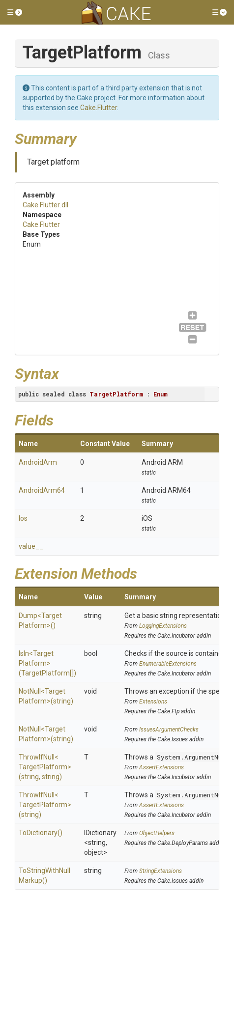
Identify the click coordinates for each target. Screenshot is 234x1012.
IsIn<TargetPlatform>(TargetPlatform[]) (47, 663)
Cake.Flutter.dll (45, 205)
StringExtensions (160, 871)
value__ (31, 546)
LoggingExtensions (163, 625)
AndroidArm (38, 462)
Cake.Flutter (98, 108)
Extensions (153, 701)
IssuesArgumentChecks (169, 729)
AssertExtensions (161, 767)
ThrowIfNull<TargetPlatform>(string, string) (45, 767)
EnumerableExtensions (168, 663)
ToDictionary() (40, 833)
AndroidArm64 (42, 490)
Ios (23, 518)
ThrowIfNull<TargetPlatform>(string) (45, 804)
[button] (14, 12)
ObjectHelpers (157, 833)
